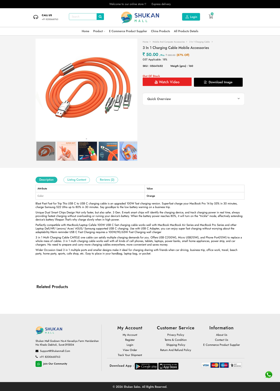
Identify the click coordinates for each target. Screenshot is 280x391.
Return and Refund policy (175, 350)
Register (130, 340)
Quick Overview (159, 99)
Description (46, 180)
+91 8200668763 (48, 357)
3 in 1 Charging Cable (199, 41)
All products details (186, 31)
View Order (130, 350)
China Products (160, 31)
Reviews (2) (107, 180)
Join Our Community (51, 364)
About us (221, 335)
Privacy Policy (175, 335)
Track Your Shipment (130, 355)
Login (191, 17)
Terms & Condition (176, 340)
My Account (130, 335)
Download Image (218, 82)
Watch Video (167, 82)
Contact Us (221, 340)
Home (85, 31)
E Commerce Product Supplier (128, 31)
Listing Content (76, 180)
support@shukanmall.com (53, 351)
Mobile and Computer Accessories (169, 41)
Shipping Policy (175, 345)
